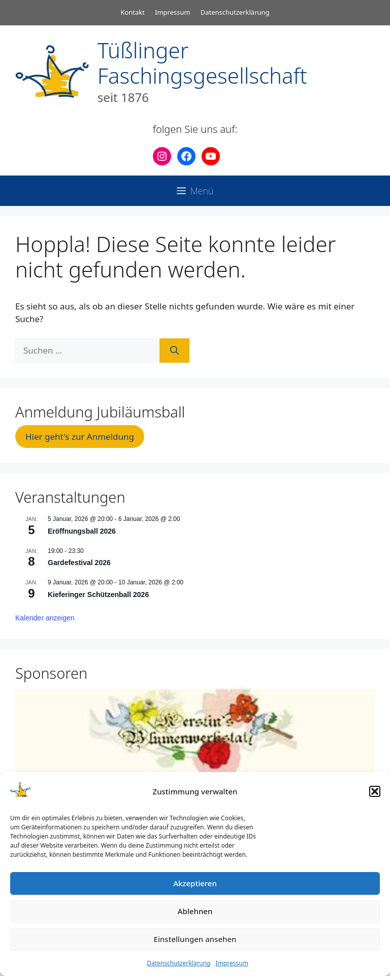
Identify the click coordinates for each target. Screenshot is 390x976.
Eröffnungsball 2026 (82, 531)
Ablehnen (195, 911)
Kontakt (132, 12)
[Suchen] (174, 350)
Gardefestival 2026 (79, 563)
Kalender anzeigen (45, 618)
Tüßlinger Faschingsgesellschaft (202, 63)
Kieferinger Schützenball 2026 (98, 594)
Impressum (232, 963)
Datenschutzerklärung (178, 963)
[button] (375, 791)
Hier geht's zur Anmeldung (79, 436)
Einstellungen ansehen (195, 939)
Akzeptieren (195, 883)
